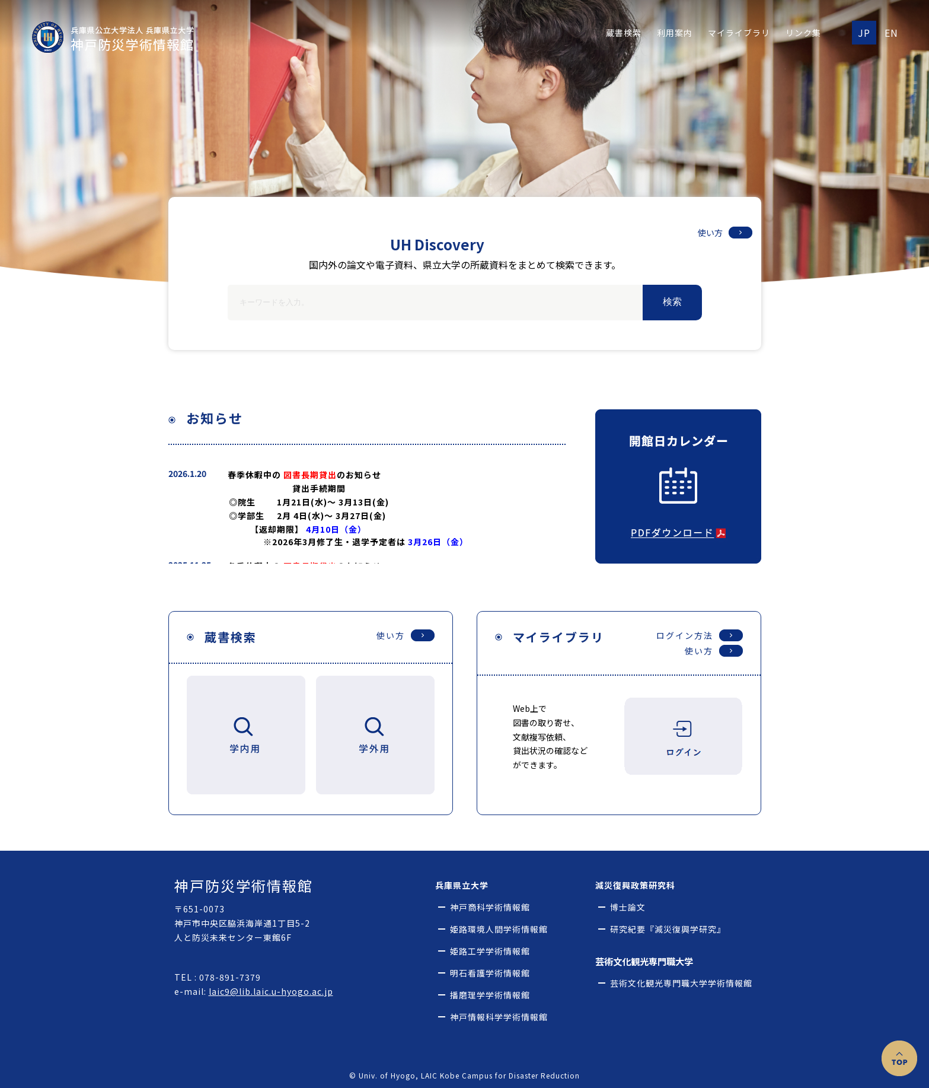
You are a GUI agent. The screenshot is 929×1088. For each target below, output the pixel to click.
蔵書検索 (623, 33)
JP (864, 33)
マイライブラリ (739, 33)
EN (891, 33)
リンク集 (803, 33)
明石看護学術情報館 (490, 973)
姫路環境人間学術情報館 (499, 929)
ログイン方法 (684, 635)
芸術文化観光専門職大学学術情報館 (681, 983)
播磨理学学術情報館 (490, 995)
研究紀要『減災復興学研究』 (668, 929)
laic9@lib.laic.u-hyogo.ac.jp (271, 991)
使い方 (710, 232)
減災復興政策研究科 (635, 885)
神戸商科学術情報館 (490, 907)
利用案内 (674, 33)
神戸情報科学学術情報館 (499, 1017)
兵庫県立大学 (462, 885)
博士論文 (628, 907)
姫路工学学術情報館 (490, 951)
